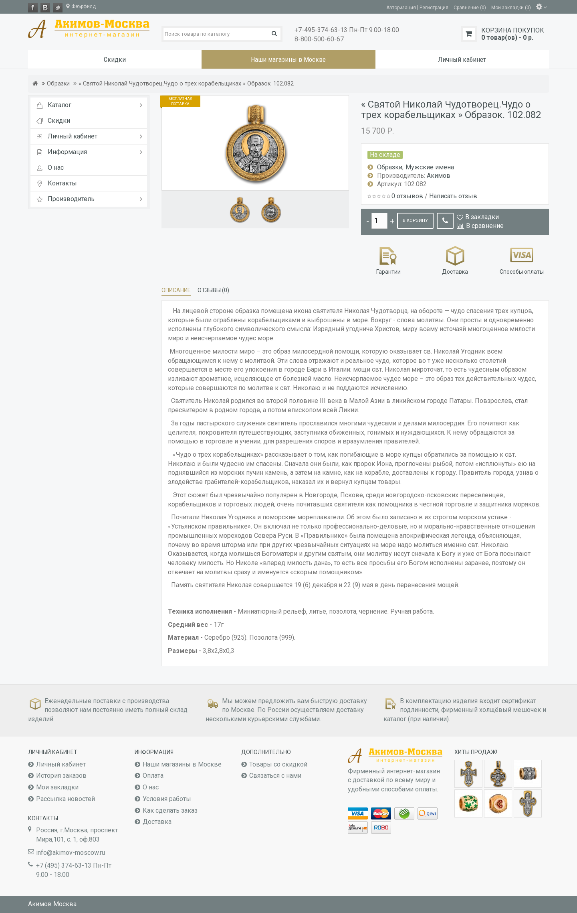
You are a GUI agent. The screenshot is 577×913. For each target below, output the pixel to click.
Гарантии (388, 259)
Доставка (455, 259)
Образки (58, 83)
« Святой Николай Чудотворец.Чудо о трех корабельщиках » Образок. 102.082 (186, 83)
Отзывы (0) (213, 290)
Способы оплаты (522, 259)
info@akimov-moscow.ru (70, 852)
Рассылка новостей (65, 799)
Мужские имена (430, 167)
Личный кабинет (61, 764)
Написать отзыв (453, 196)
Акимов (438, 175)
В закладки (482, 217)
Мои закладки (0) (511, 7)
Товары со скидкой (278, 764)
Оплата (153, 775)
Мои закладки (57, 787)
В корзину (415, 220)
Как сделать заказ (170, 810)
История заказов (61, 775)
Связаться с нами (275, 775)
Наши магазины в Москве (182, 764)
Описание (176, 290)
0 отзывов (407, 196)
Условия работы (167, 799)
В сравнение (485, 226)
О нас (151, 787)
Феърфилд (80, 6)
